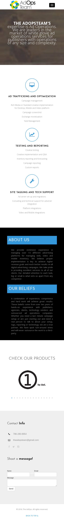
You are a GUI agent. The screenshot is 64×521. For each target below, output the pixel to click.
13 (44, 398)
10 (36, 398)
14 (46, 398)
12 (41, 398)
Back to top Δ (32, 516)
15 (49, 398)
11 (38, 398)
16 (52, 398)
